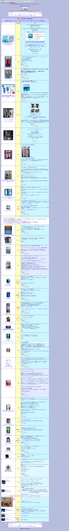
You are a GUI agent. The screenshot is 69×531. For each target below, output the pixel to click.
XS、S (24, 507)
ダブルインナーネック (8, 471)
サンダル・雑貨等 (29, 15)
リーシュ (20, 523)
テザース (24, 523)
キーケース (38, 20)
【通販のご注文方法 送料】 (25, 5)
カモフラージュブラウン (34, 440)
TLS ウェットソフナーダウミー (8, 67)
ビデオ (24, 15)
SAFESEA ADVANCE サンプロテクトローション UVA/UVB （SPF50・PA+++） (8, 181)
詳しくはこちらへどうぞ (25, 456)
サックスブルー (29, 203)
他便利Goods (20, 15)
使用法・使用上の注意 (26, 391)
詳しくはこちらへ (37, 502)
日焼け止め (7, 20)
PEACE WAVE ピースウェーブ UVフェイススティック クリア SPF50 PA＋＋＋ (8, 197)
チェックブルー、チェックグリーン (29, 308)
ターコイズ (31, 317)
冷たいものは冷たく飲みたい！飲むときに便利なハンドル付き (32, 420)
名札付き (24, 363)
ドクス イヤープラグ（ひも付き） (8, 234)
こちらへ (26, 485)
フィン (16, 523)
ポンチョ (16, 20)
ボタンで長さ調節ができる (31, 304)
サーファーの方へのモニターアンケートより (31, 386)
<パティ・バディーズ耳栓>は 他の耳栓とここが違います (31, 260)
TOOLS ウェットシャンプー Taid (8, 340)
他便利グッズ (43, 20)
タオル (34, 20)
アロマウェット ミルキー (8, 159)
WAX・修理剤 (39, 523)
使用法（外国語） (44, 247)
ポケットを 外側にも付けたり (35, 303)
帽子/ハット (12, 20)
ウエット (15, 15)
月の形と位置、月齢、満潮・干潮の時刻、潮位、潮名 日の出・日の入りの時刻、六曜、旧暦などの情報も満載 (35, 41)
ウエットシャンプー (26, 20)
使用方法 (27, 156)
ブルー (24, 203)
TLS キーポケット (8, 78)
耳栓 (31, 20)
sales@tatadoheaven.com (35, 51)
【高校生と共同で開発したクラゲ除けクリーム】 (8, 96)
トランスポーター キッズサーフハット (29, 200)
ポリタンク (20, 20)
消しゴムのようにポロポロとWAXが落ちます (35, 429)
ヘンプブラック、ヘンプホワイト (43, 308)
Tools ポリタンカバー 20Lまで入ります (8, 283)
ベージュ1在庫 (25, 440)
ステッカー (34, 15)
